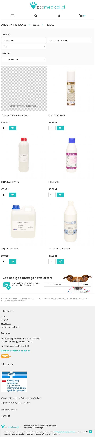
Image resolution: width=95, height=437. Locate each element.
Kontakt (4, 320)
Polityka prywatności (10, 327)
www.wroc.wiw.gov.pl (9, 409)
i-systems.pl (38, 428)
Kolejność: (6, 53)
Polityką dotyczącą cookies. (65, 432)
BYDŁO (36, 24)
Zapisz (84, 284)
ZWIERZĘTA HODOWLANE (13, 24)
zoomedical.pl (29, 426)
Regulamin (6, 323)
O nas (3, 316)
